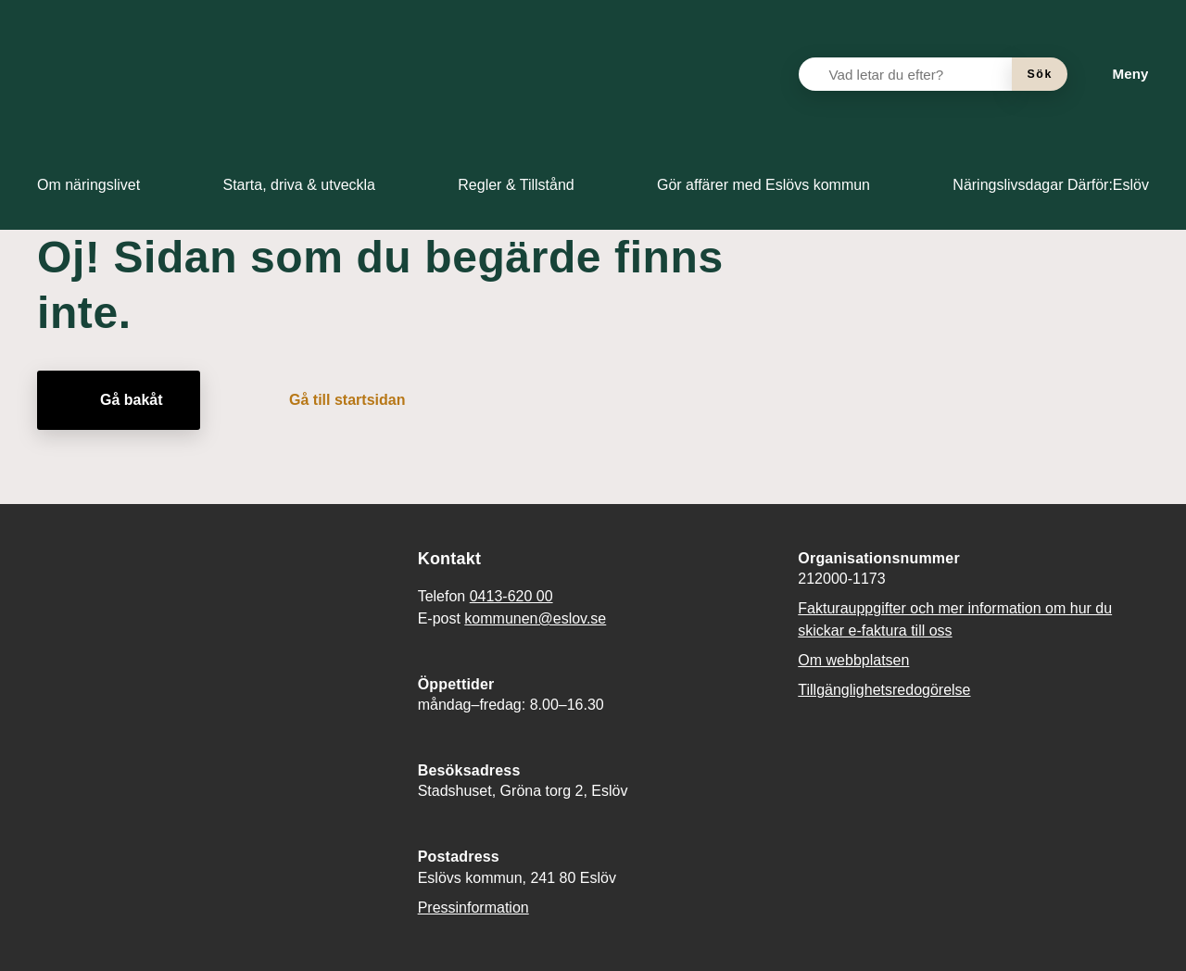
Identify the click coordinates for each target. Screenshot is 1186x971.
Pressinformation (473, 907)
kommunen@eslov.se (535, 618)
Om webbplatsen (853, 660)
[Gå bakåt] (118, 400)
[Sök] (1039, 74)
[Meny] (1115, 74)
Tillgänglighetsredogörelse (884, 690)
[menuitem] (88, 185)
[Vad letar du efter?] (916, 74)
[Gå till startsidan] (334, 400)
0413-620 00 (511, 596)
